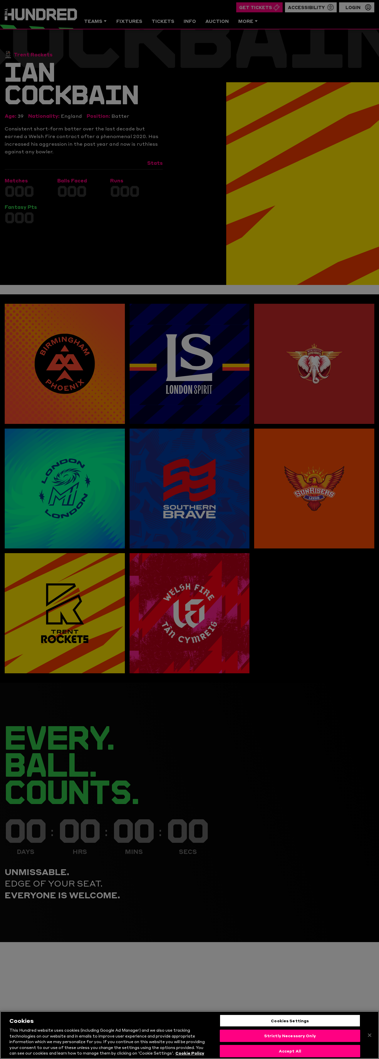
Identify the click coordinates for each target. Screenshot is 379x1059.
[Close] (369, 1038)
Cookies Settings (290, 1023)
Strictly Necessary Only (290, 1039)
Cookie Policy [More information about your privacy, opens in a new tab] (189, 1056)
